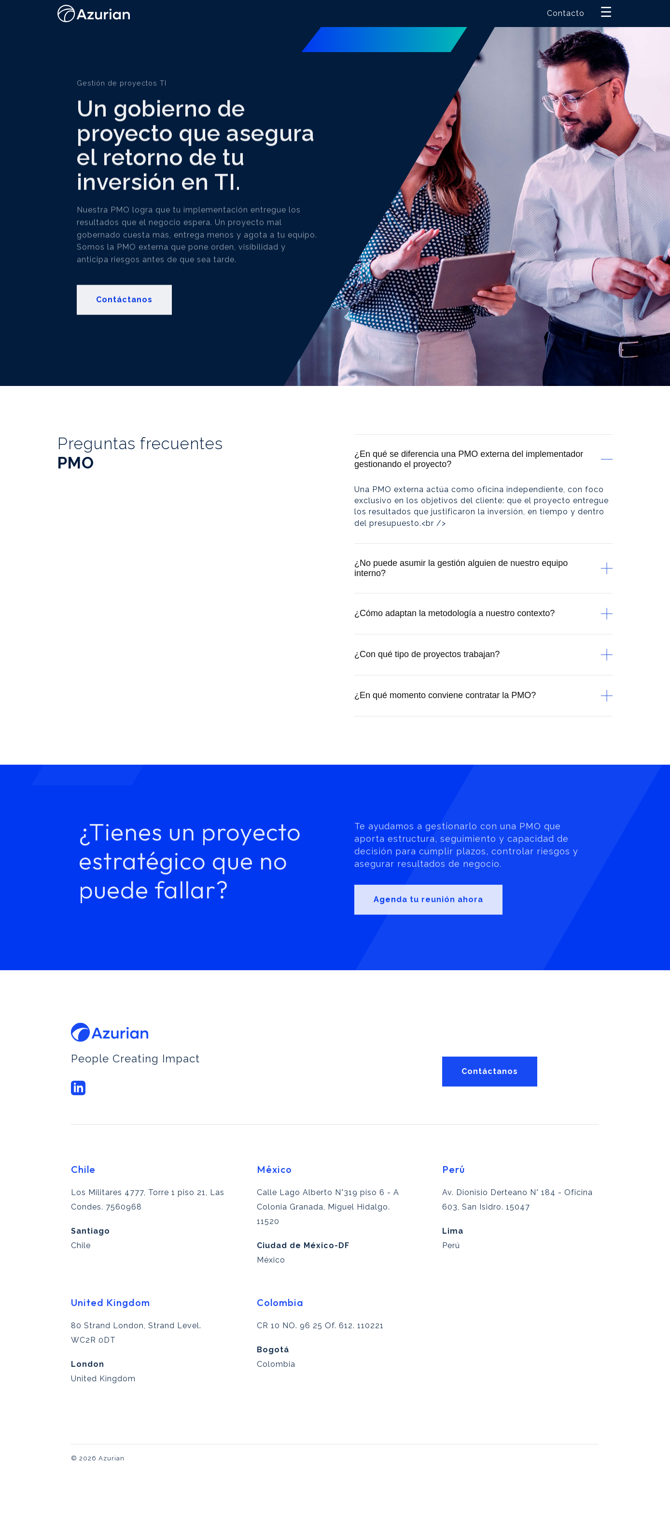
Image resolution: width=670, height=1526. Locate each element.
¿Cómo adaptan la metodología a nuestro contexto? (483, 613)
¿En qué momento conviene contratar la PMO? (483, 695)
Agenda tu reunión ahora (428, 930)
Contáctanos (124, 319)
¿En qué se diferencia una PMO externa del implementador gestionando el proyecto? (483, 459)
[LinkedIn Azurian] (78, 1112)
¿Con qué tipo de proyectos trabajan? (483, 654)
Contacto (566, 13)
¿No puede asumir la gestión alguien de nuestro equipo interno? (483, 568)
